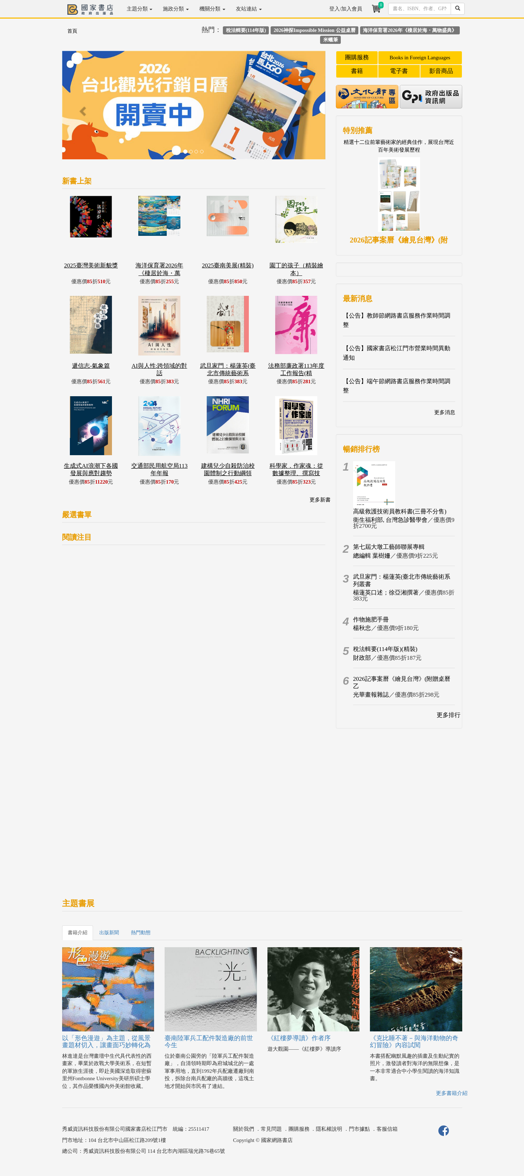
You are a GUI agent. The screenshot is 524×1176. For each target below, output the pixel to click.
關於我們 (243, 1129)
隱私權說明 (329, 1129)
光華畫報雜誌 (371, 694)
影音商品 (441, 71)
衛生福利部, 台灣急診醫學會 (390, 520)
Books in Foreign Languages (420, 57)
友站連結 (249, 9)
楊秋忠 (362, 628)
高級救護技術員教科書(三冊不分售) (399, 511)
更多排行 (448, 715)
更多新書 (320, 500)
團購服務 (357, 57)
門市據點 (359, 1129)
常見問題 (271, 1129)
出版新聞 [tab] (109, 932)
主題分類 (140, 9)
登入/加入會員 (345, 9)
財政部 (362, 658)
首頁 (72, 31)
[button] (82, 108)
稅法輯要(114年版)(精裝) (385, 649)
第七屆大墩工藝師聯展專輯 (389, 547)
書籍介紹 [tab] (77, 932)
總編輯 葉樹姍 (371, 555)
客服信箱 (387, 1129)
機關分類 (212, 9)
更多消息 (444, 412)
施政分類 (176, 9)
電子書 (399, 71)
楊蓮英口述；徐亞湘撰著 (386, 592)
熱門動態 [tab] (141, 932)
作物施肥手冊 (371, 619)
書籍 (357, 71)
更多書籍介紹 (451, 1093)
